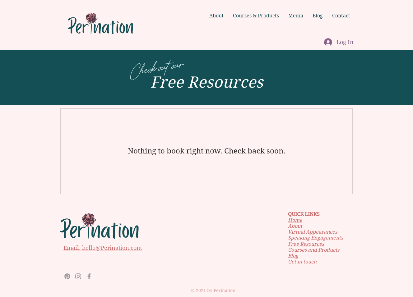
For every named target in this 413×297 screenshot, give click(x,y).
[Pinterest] (67, 276)
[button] (296, 16)
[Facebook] (89, 276)
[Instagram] (78, 276)
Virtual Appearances (312, 232)
